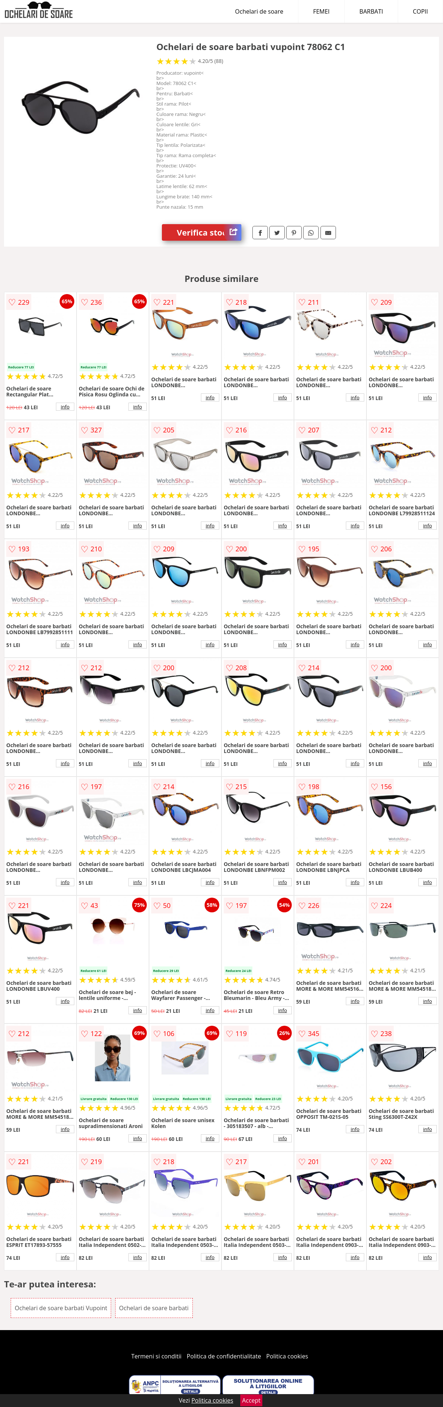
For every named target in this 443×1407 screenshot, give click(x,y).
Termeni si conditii (156, 1356)
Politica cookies (287, 1356)
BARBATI (371, 11)
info (65, 406)
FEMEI (321, 11)
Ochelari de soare (259, 11)
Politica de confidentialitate (224, 1356)
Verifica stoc (209, 232)
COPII (420, 11)
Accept (251, 1400)
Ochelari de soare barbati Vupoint (61, 1308)
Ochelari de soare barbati (154, 1308)
